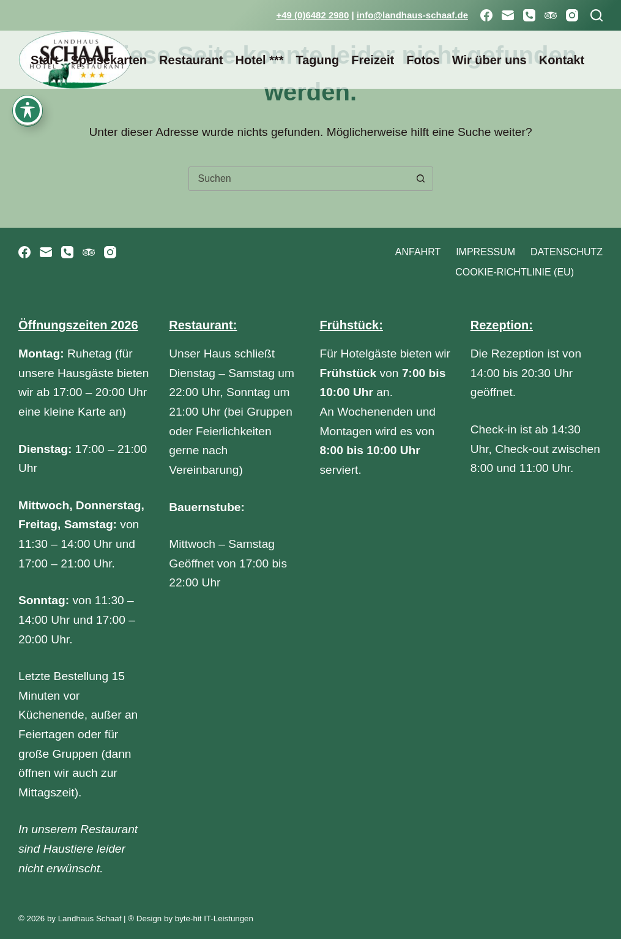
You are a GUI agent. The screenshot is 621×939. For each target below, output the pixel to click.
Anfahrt (418, 252)
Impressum (485, 252)
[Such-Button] (421, 178)
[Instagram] (572, 15)
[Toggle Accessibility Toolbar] (27, 38)
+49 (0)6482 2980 (312, 15)
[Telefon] (529, 15)
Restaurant (191, 60)
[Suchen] (596, 15)
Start (45, 60)
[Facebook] (486, 15)
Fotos (422, 60)
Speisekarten (109, 60)
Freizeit (372, 60)
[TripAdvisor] (551, 15)
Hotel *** (260, 60)
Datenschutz (566, 252)
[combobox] (299, 178)
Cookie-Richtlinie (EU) (514, 272)
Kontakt (561, 60)
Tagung (317, 60)
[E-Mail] (508, 15)
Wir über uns (489, 60)
